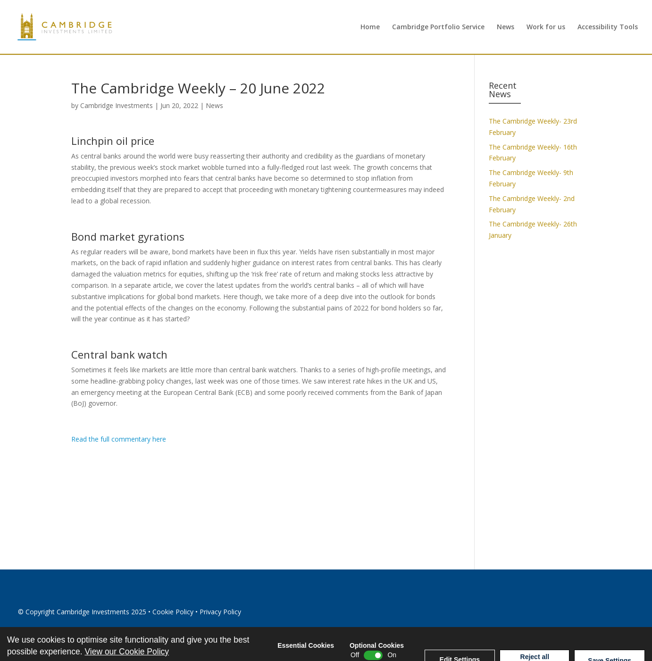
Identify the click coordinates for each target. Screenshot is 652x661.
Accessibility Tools (607, 27)
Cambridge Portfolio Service (438, 27)
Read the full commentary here (118, 439)
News (505, 27)
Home (370, 27)
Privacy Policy (220, 611)
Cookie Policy (172, 611)
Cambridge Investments (116, 105)
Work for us (546, 27)
